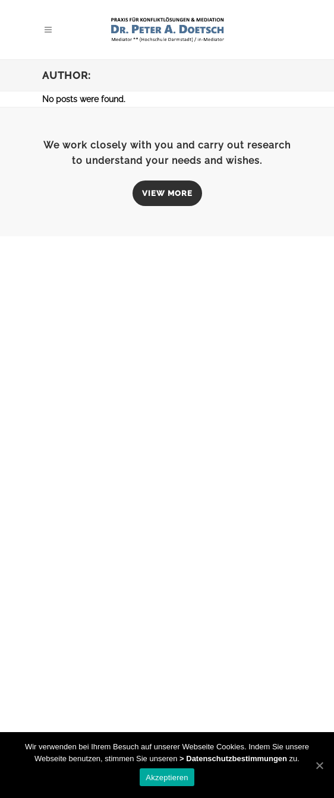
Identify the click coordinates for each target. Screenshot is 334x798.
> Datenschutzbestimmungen (233, 758)
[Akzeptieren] (319, 765)
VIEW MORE (167, 193)
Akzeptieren (167, 777)
